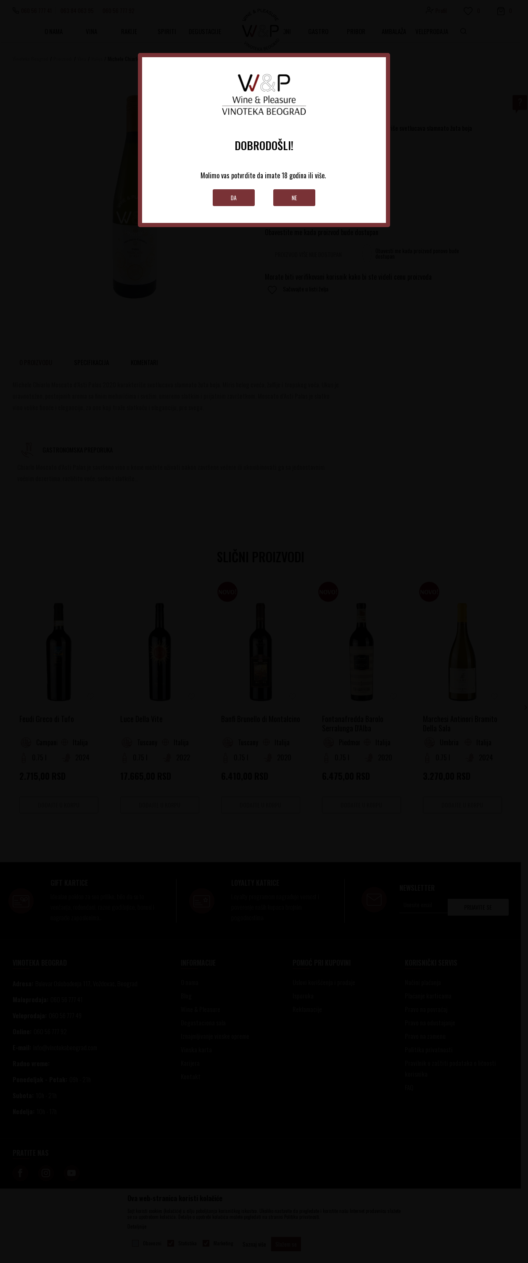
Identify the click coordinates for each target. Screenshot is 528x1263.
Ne (294, 197)
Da (234, 197)
